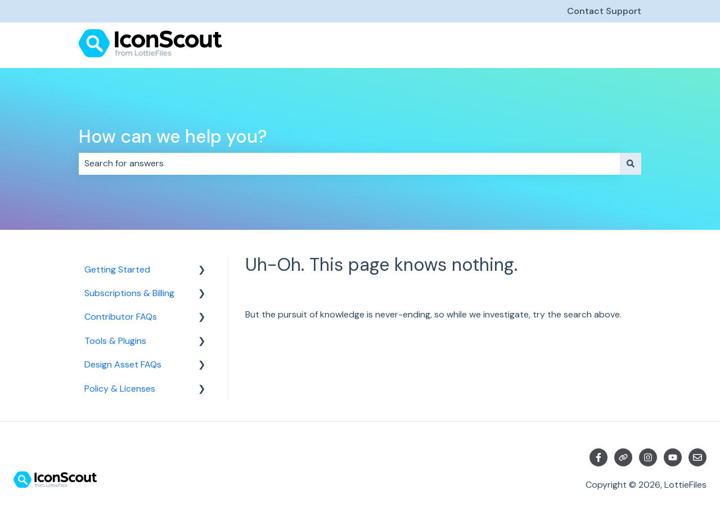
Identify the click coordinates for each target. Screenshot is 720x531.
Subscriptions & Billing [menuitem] (129, 293)
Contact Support (604, 11)
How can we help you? (173, 136)
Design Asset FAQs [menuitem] (122, 364)
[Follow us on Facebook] (599, 457)
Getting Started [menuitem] (117, 269)
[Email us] (697, 457)
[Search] (630, 163)
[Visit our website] (623, 457)
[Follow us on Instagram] (648, 457)
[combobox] (349, 163)
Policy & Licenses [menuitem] (119, 388)
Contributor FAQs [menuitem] (120, 317)
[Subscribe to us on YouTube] (673, 457)
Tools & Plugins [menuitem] (115, 341)
